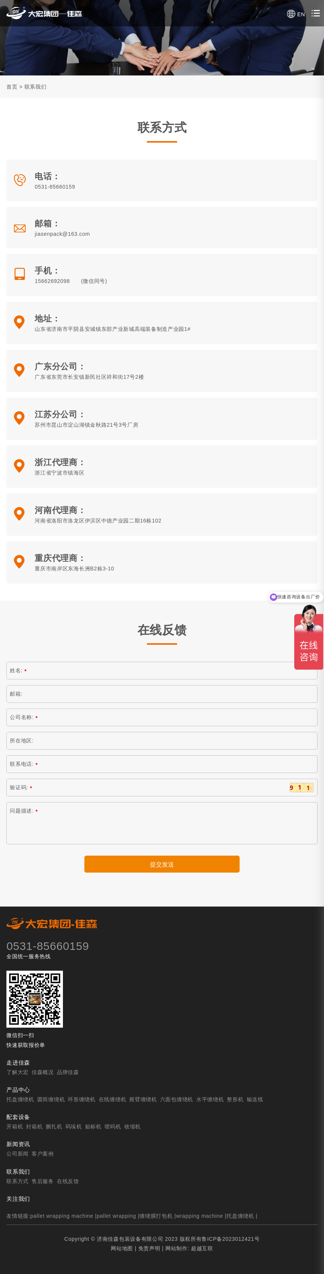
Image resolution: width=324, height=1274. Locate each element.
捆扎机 (54, 1126)
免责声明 (149, 1248)
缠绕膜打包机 (156, 1216)
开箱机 (14, 1126)
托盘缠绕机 (20, 1099)
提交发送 (162, 864)
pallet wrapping (116, 1216)
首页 (11, 87)
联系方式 (17, 1181)
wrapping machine (199, 1216)
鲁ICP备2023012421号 (231, 1239)
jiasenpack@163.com (62, 234)
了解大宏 (17, 1072)
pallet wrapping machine (62, 1216)
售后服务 (43, 1181)
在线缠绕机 (113, 1099)
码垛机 (74, 1126)
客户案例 (43, 1154)
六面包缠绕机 (176, 1099)
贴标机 (93, 1126)
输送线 (255, 1099)
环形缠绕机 (82, 1099)
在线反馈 (68, 1181)
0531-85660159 (55, 187)
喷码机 (113, 1126)
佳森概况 (43, 1072)
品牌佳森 (68, 1072)
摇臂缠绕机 (143, 1099)
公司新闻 (17, 1154)
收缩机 (132, 1126)
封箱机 (34, 1126)
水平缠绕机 (210, 1099)
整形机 (235, 1099)
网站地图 (122, 1248)
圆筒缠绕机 (51, 1099)
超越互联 (202, 1248)
